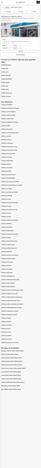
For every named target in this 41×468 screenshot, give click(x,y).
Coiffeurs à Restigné (6, 269)
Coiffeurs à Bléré (5, 125)
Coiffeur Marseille (6, 75)
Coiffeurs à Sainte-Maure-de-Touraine (11, 307)
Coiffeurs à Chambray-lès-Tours (10, 132)
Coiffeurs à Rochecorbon (8, 276)
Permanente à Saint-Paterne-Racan (10, 385)
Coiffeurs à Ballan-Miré (7, 118)
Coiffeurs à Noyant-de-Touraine (9, 255)
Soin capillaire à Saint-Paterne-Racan (11, 389)
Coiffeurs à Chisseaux (7, 143)
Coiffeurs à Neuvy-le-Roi (7, 244)
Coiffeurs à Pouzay (6, 265)
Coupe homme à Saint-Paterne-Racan (11, 378)
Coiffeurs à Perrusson (7, 262)
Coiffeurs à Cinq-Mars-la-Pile (9, 150)
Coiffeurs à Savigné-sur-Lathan (9, 311)
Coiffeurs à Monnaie (6, 227)
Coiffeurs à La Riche (6, 188)
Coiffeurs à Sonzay (6, 321)
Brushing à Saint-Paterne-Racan (9, 354)
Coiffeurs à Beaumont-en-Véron (9, 122)
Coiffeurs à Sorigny (6, 325)
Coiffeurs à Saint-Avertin (8, 283)
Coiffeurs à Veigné (6, 335)
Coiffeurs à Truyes (6, 332)
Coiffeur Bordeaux (6, 65)
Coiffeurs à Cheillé (6, 136)
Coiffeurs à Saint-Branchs (8, 286)
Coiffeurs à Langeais (6, 195)
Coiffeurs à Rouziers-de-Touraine (10, 279)
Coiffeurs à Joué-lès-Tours (8, 174)
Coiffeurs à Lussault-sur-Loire (9, 209)
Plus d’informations (20, 54)
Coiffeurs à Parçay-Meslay (8, 258)
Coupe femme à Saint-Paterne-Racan (11, 375)
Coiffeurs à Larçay (6, 199)
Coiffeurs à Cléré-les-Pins (8, 153)
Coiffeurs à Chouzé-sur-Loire (9, 146)
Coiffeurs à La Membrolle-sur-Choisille (11, 185)
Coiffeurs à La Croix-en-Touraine (10, 181)
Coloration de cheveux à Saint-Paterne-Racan (13, 368)
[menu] (2, 2)
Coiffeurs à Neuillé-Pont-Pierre (9, 241)
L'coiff (4, 39)
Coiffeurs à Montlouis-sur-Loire (9, 234)
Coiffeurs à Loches (6, 206)
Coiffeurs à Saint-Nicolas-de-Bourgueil (11, 297)
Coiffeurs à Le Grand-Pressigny (9, 202)
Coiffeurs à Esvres (6, 164)
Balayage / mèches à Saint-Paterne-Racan (12, 350)
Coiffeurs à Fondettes (7, 167)
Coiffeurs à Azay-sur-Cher (8, 115)
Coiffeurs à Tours (6, 328)
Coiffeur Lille (4, 68)
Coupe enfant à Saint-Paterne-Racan (11, 371)
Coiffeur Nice (4, 86)
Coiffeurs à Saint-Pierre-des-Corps (10, 300)
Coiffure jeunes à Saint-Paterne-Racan (11, 364)
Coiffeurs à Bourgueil (7, 129)
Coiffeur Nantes (5, 82)
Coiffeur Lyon (4, 72)
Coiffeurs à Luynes (6, 213)
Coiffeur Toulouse (6, 96)
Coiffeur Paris (5, 89)
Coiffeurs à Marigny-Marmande (9, 220)
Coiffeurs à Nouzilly (6, 251)
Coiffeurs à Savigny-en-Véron (9, 314)
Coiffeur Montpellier (6, 79)
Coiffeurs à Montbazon (7, 230)
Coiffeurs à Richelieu (6, 272)
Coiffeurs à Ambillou (6, 104)
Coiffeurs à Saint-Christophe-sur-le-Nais (12, 290)
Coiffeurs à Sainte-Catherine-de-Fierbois (12, 304)
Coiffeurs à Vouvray (6, 339)
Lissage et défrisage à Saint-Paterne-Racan (12, 382)
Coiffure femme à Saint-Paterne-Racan (11, 357)
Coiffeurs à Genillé (6, 171)
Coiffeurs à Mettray (6, 223)
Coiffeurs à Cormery (6, 157)
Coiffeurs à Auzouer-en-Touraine (10, 108)
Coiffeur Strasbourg (6, 93)
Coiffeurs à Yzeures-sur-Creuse (9, 342)
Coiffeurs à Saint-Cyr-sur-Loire (9, 293)
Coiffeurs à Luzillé (6, 216)
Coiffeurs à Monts (6, 237)
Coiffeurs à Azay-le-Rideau (8, 111)
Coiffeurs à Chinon (6, 139)
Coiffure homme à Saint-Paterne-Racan (11, 361)
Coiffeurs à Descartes (7, 160)
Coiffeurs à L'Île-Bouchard (8, 178)
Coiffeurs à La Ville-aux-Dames (9, 192)
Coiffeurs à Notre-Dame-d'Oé (9, 248)
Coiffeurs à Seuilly (6, 318)
